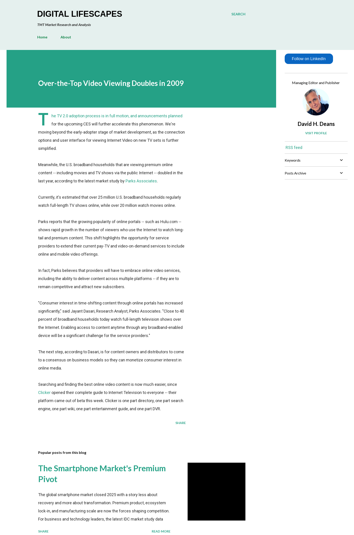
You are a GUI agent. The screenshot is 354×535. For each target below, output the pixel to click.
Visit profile (316, 133)
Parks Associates (141, 181)
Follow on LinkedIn (309, 59)
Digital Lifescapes (79, 14)
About (66, 37)
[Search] (238, 14)
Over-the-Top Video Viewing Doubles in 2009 (111, 83)
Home (42, 37)
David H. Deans (316, 123)
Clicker (44, 392)
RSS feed (294, 147)
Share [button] (180, 423)
